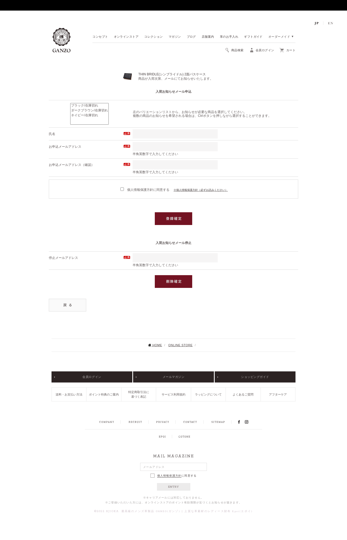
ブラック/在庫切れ (89, 105)
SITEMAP (218, 422)
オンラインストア (126, 37)
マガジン (175, 37)
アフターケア (278, 394)
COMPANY (107, 422)
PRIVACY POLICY (163, 422)
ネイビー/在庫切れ (89, 115)
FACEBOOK (239, 422)
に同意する (173, 476)
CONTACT (190, 422)
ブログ (191, 37)
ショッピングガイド (255, 376)
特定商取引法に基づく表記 (138, 394)
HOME (155, 345)
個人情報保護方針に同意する (144, 190)
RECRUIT (135, 422)
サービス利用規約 (173, 394)
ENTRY (173, 487)
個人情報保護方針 (169, 475)
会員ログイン (91, 376)
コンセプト (100, 37)
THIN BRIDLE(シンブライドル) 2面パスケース (172, 74)
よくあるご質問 (243, 394)
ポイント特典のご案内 (104, 394)
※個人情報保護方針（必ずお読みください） (201, 189)
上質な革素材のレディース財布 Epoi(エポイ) (218, 511)
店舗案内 (208, 37)
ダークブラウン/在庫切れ (89, 110)
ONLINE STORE (180, 345)
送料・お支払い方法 (69, 394)
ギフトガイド (253, 37)
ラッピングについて (208, 394)
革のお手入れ (229, 37)
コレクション (153, 37)
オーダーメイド (279, 37)
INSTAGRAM (249, 422)
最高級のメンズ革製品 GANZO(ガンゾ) (150, 511)
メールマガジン (174, 376)
